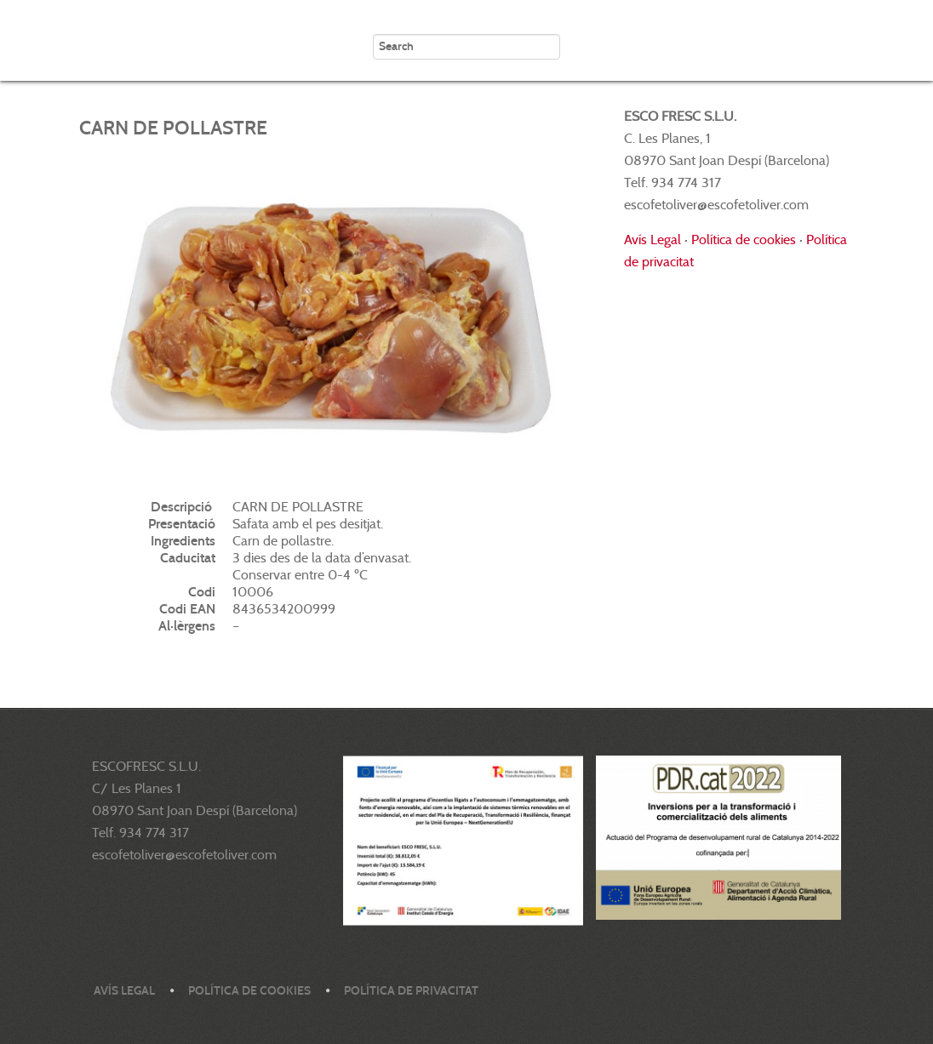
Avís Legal (652, 239)
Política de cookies (743, 239)
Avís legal (124, 991)
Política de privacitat (411, 991)
